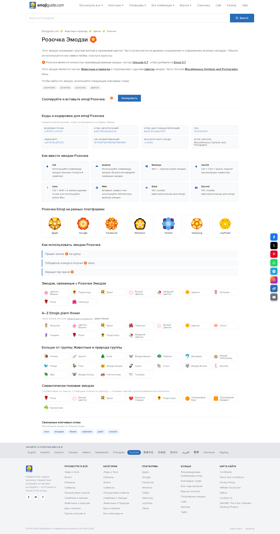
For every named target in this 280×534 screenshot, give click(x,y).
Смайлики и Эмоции (115, 497)
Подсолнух (81, 292)
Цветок (97, 31)
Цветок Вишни (51, 293)
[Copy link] (274, 288)
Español (45, 452)
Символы (70, 487)
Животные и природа (76, 31)
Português (119, 452)
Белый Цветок (136, 293)
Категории (115, 5)
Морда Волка (196, 366)
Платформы (137, 5)
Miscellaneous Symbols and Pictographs (210, 143)
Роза (50, 302)
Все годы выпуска (191, 486)
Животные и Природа (116, 503)
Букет (106, 292)
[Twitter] (36, 497)
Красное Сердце (137, 398)
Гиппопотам (110, 374)
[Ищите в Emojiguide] (128, 18)
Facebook (148, 482)
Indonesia (209, 452)
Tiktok (145, 508)
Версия (185, 5)
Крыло (79, 356)
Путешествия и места (77, 492)
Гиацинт (51, 335)
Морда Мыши (139, 356)
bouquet (59, 431)
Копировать (129, 98)
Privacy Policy (227, 482)
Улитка (51, 356)
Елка (106, 356)
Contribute (226, 472)
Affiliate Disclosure (230, 487)
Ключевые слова (191, 480)
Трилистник (53, 407)
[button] (65, 130)
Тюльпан (221, 292)
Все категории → (113, 513)
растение (49, 87)
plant (100, 431)
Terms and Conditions (232, 477)
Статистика (203, 5)
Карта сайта (236, 528)
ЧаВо (245, 5)
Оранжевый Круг (195, 398)
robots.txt (249, 528)
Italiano (86, 452)
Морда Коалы (83, 374)
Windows (147, 487)
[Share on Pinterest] (274, 254)
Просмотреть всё (91, 5)
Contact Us (226, 497)
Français (73, 452)
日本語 (162, 452)
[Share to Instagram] (274, 279)
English (32, 452)
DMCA (223, 492)
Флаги (68, 477)
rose (46, 431)
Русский (134, 452)
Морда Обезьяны (222, 357)
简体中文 (148, 452)
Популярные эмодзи (193, 496)
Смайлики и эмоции (76, 497)
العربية (185, 452)
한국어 (174, 452)
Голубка (136, 374)
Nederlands (102, 452)
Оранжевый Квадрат (223, 398)
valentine (87, 431)
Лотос (220, 325)
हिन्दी (196, 452)
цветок (95, 87)
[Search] (242, 18)
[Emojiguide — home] (46, 5)
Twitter (145, 492)
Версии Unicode (190, 491)
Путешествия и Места (116, 492)
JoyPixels (147, 503)
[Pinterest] (43, 497)
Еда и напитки (72, 508)
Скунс (135, 366)
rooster (113, 431)
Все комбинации (163, 5)
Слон (163, 366)
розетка (65, 87)
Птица (50, 366)
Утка (77, 366)
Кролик (220, 366)
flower (73, 431)
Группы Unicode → (74, 513)
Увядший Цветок (165, 293)
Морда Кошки (111, 366)
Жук (49, 374)
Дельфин (193, 356)
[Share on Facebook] (274, 237)
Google (146, 477)
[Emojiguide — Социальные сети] (29, 468)
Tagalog (223, 452)
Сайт (218, 5)
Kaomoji (231, 5)
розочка (80, 87)
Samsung (147, 497)
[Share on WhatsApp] (274, 262)
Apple (145, 472)
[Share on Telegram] (274, 271)
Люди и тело (71, 472)
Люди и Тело (110, 472)
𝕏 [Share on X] (273, 246)
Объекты (69, 482)
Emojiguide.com (50, 31)
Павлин (164, 356)
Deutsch (59, 452)
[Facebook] (28, 497)
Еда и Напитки (111, 508)
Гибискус (80, 302)
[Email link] (274, 297)
